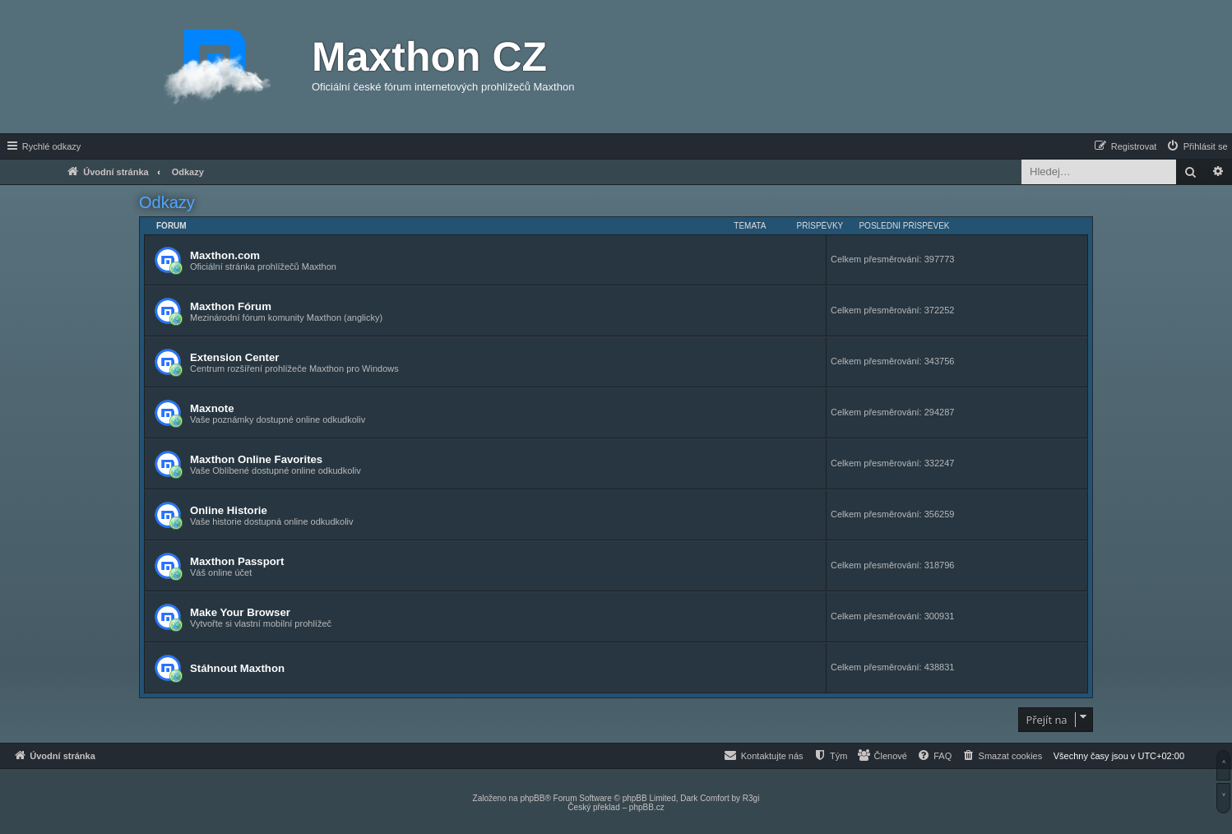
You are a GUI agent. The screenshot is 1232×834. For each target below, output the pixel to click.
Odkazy (167, 202)
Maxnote (212, 408)
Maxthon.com (225, 255)
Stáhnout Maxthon (237, 668)
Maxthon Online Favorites (256, 459)
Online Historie (228, 510)
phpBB (532, 798)
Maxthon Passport (237, 561)
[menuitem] (1196, 146)
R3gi (751, 798)
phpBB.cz (647, 807)
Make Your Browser (240, 612)
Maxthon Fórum (230, 306)
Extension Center (234, 357)
